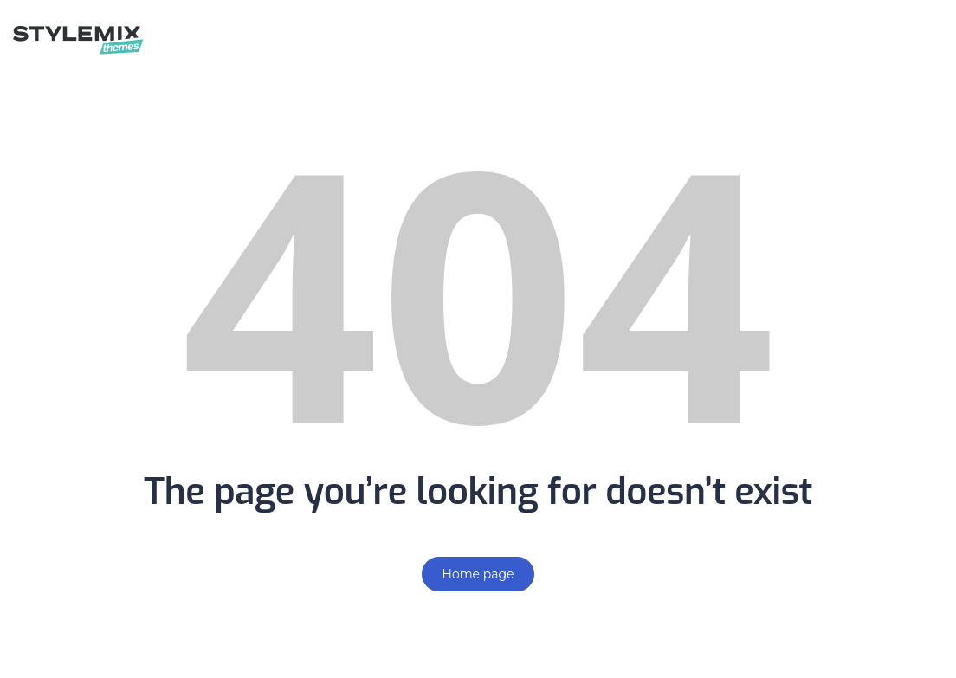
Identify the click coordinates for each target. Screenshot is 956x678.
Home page (478, 574)
